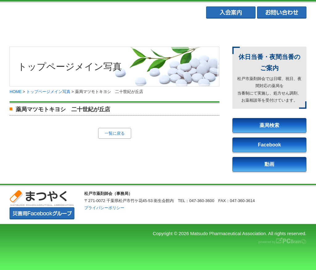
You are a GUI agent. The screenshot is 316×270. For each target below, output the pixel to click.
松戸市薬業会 (157, 31)
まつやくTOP (37, 31)
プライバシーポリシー (104, 207)
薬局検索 (269, 125)
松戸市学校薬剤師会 (218, 31)
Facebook (269, 144)
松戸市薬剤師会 (97, 31)
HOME (16, 91)
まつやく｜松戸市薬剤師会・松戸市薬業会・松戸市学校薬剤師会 (94, 12)
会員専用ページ (279, 31)
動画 (269, 164)
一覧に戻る (115, 133)
